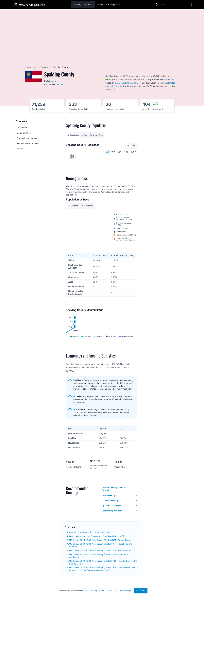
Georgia (45, 67)
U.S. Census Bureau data (126, 83)
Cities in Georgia (119, 541)
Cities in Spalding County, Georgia (119, 535)
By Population (73, 135)
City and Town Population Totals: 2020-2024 (90, 578)
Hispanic (75, 246)
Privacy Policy (91, 637)
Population (22, 127)
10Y (113, 152)
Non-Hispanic (87, 246)
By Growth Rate (96, 135)
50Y (126, 152)
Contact (109, 637)
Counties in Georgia (119, 546)
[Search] (175, 4)
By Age (84, 135)
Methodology (125, 637)
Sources (21, 148)
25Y (120, 152)
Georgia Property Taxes (119, 557)
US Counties (31, 67)
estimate (169, 79)
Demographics (23, 133)
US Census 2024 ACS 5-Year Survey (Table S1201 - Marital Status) (100, 597)
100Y (133, 152)
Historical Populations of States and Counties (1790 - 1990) (97, 582)
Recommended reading (28, 143)
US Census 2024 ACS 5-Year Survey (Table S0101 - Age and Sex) (100, 586)
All (107, 152)
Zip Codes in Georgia (119, 552)
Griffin (60, 84)
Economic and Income (27, 138)
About (116, 637)
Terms (101, 637)
